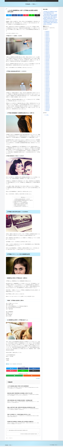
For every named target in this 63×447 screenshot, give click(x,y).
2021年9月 (47, 109)
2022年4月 (47, 99)
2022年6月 (47, 96)
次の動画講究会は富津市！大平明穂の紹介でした (21, 206)
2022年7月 (47, 95)
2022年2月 (47, 102)
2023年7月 (47, 78)
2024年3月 (47, 67)
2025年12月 (48, 38)
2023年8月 (47, 77)
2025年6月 (47, 46)
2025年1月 (47, 53)
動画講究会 (14, 364)
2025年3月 (47, 50)
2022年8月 (47, 93)
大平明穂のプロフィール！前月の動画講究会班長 (20, 202)
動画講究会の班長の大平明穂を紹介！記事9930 (21, 204)
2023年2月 (47, 85)
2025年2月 (47, 52)
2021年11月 (48, 106)
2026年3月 (47, 34)
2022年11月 (48, 89)
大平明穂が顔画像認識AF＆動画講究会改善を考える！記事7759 (23, 200)
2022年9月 (47, 92)
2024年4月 (47, 66)
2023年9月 (47, 75)
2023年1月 (47, 86)
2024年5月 (47, 64)
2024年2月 (47, 68)
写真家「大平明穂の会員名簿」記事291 (20, 205)
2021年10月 (48, 107)
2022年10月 (48, 91)
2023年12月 (48, 71)
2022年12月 (48, 88)
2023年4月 (47, 82)
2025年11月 (48, 39)
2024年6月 (47, 63)
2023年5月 (47, 81)
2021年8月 (47, 110)
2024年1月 (47, 70)
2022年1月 (47, 103)
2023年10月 (48, 74)
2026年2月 (47, 35)
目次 (22, 197)
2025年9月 (47, 42)
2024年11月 (48, 56)
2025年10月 (48, 41)
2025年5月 (47, 48)
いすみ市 (11, 364)
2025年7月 (47, 45)
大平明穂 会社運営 (19, 364)
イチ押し (7, 364)
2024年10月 (48, 57)
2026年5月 (47, 31)
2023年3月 (47, 84)
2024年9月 (47, 59)
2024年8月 (47, 60)
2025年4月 (47, 49)
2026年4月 (47, 32)
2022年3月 (47, 100)
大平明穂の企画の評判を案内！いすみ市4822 (20, 201)
